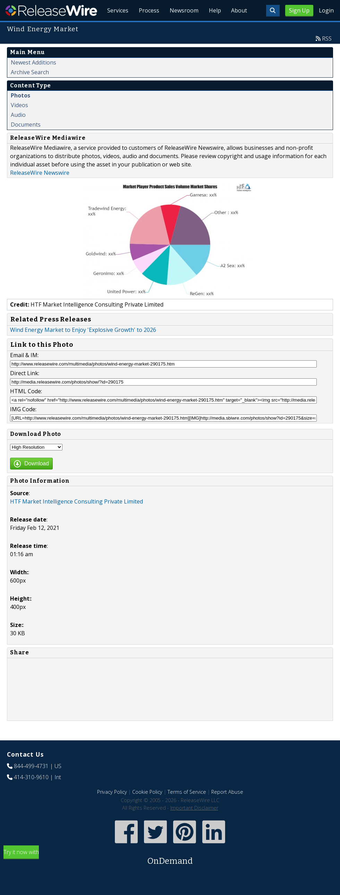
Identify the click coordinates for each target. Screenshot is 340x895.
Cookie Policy (147, 807)
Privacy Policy (112, 807)
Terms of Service (187, 807)
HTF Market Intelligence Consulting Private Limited (76, 517)
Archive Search (30, 88)
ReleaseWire (51, 10)
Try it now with (170, 873)
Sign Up (299, 10)
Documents (26, 140)
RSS (327, 54)
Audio (18, 131)
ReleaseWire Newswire (39, 188)
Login (326, 10)
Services (114, 28)
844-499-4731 (31, 782)
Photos (20, 111)
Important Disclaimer (194, 823)
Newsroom (182, 28)
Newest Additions (33, 78)
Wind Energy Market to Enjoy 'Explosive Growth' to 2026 (83, 346)
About (239, 28)
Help (213, 28)
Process (146, 28)
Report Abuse (227, 807)
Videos (19, 121)
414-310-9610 (31, 793)
